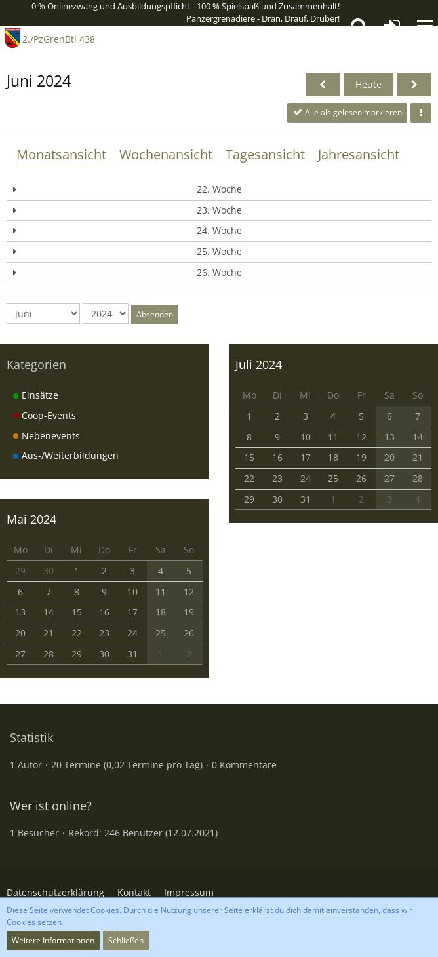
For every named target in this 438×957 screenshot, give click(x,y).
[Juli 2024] (414, 85)
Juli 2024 (258, 364)
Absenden (154, 314)
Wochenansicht (165, 154)
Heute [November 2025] (368, 84)
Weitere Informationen (53, 940)
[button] (425, 26)
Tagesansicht (265, 154)
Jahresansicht (358, 154)
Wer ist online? (51, 805)
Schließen (126, 940)
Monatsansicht (61, 154)
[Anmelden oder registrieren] (392, 26)
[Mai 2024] (323, 85)
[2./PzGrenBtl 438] (12, 38)
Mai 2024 (31, 519)
